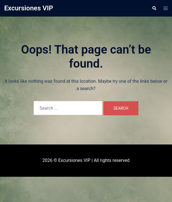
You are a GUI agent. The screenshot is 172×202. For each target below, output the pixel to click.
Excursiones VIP (28, 8)
